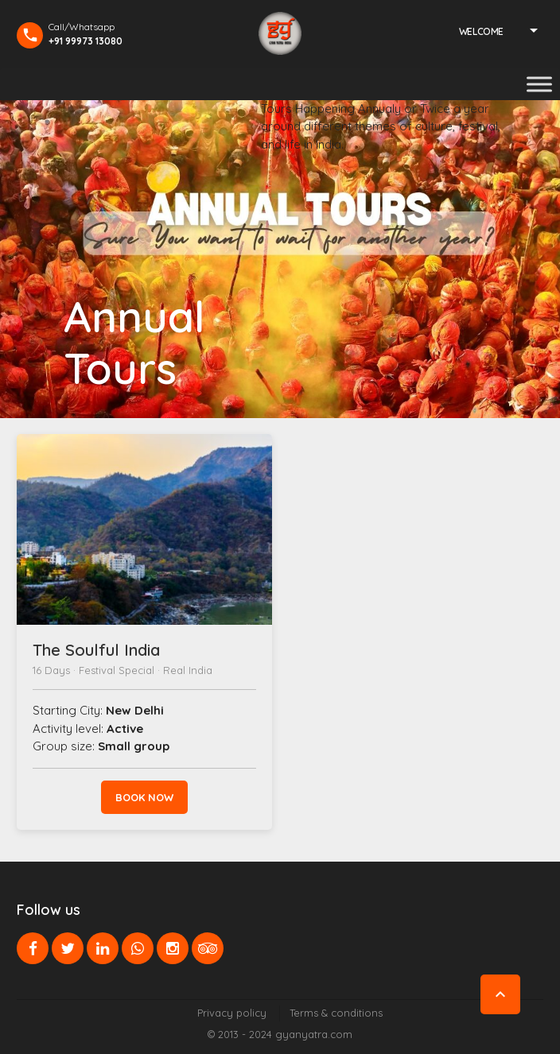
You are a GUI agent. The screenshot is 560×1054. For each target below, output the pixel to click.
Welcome (481, 31)
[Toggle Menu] (539, 83)
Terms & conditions (336, 1012)
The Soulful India (96, 650)
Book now (144, 797)
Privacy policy (231, 1012)
